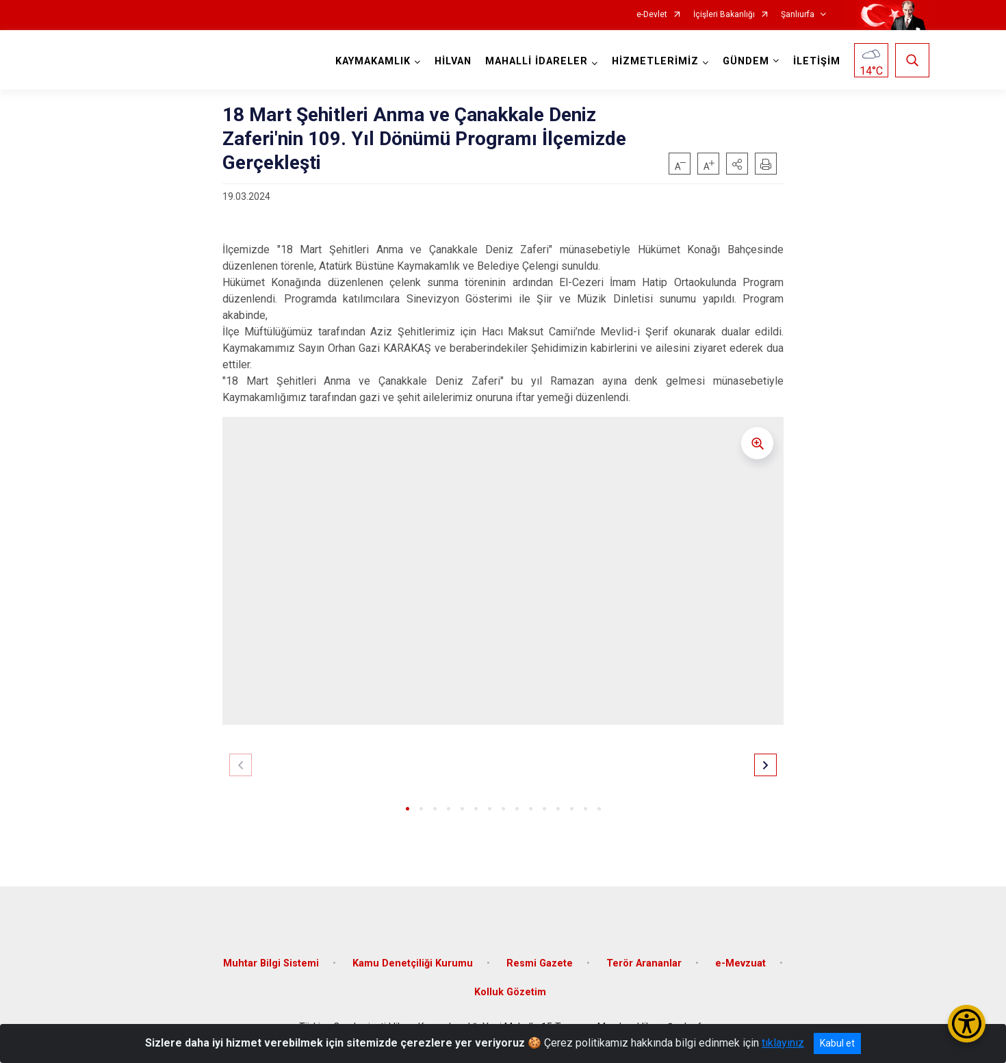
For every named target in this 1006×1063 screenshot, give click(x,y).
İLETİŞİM (816, 61)
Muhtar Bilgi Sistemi (271, 963)
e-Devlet (651, 14)
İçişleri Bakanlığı (724, 14)
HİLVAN (453, 61)
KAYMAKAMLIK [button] (373, 61)
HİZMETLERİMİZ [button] (655, 61)
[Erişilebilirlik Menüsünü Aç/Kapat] (966, 1023)
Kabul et (837, 1043)
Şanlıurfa (797, 14)
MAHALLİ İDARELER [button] (536, 61)
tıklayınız (783, 1042)
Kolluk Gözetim (510, 992)
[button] (737, 164)
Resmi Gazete (539, 963)
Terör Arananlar (644, 963)
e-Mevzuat (740, 963)
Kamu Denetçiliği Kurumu (412, 963)
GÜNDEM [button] (746, 61)
